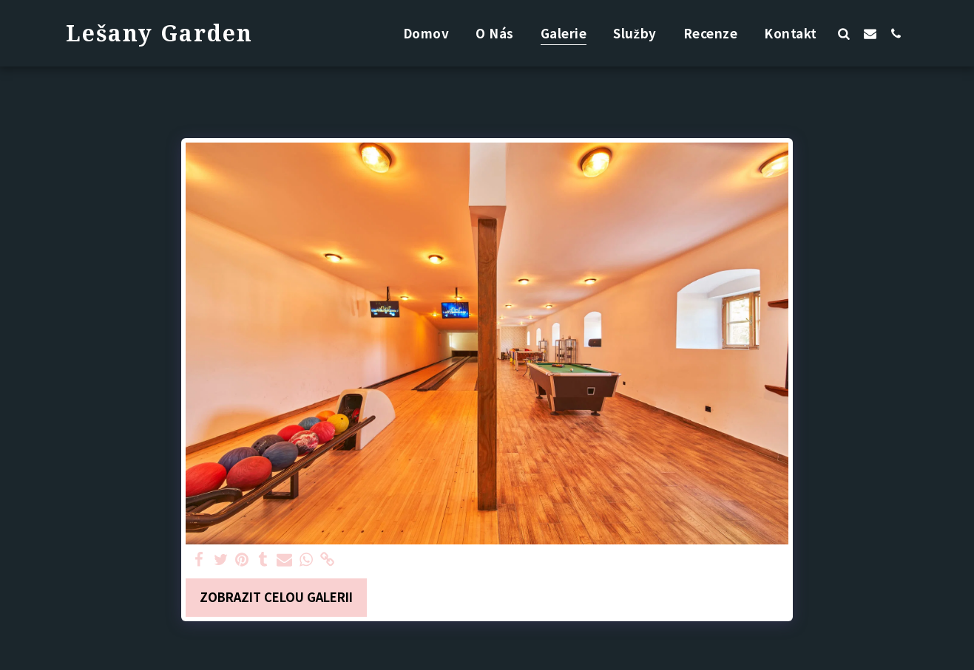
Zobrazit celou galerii (276, 597)
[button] (844, 33)
